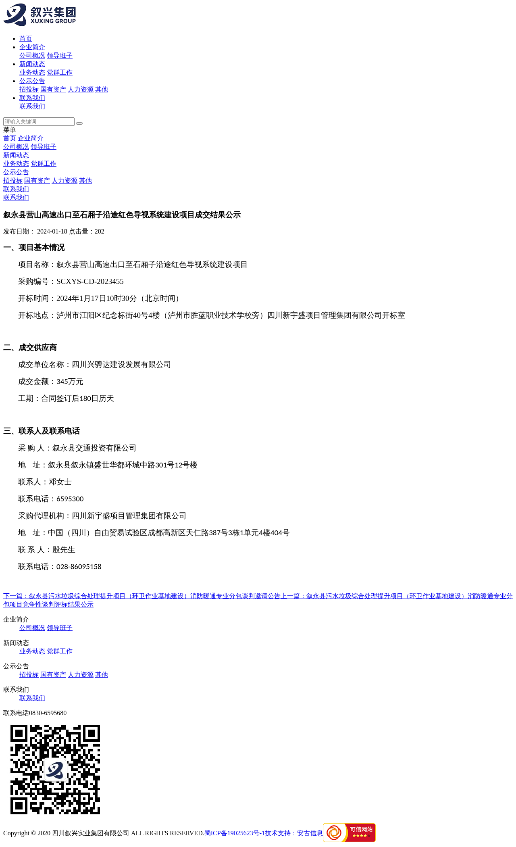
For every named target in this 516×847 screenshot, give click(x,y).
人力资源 (81, 89)
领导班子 (60, 55)
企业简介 (32, 47)
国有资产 (53, 89)
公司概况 (32, 55)
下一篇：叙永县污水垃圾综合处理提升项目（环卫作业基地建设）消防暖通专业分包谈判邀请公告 (142, 595)
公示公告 (32, 80)
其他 (101, 89)
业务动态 (32, 72)
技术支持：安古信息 (294, 833)
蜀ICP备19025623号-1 (234, 833)
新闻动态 (32, 63)
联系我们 (32, 97)
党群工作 (60, 72)
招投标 (29, 89)
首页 (25, 38)
